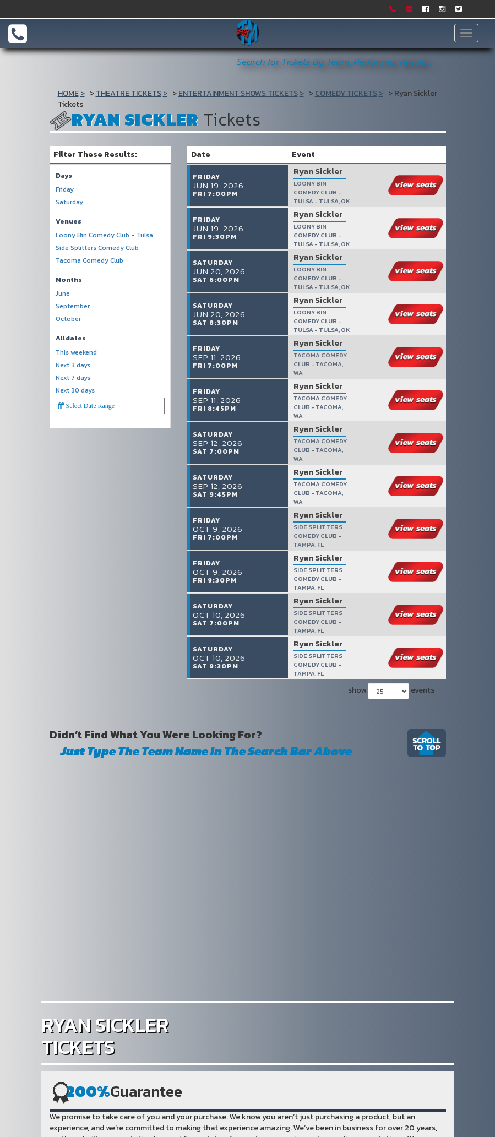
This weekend (76, 352)
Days (64, 176)
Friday (65, 189)
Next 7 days (73, 378)
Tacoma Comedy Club (89, 260)
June (63, 293)
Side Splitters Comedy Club (97, 248)
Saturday (69, 202)
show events (391, 678)
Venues (68, 221)
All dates (71, 338)
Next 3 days (73, 365)
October (68, 319)
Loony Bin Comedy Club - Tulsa (104, 235)
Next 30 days (75, 390)
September (73, 306)
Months (69, 280)
